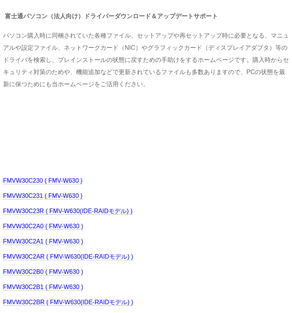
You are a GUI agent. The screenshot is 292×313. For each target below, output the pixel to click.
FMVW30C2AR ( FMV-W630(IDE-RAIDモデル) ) (68, 256)
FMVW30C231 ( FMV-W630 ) (43, 196)
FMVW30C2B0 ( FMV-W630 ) (43, 272)
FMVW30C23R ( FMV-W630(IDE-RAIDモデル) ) (67, 211)
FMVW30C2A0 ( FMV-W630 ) (43, 226)
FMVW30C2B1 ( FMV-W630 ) (43, 287)
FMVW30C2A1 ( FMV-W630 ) (43, 241)
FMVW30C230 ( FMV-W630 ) (43, 180)
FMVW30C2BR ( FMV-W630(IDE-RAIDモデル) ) (68, 302)
